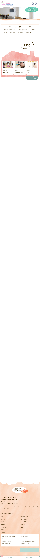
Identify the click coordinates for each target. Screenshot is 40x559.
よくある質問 (24, 519)
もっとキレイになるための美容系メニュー (28, 541)
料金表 (2, 521)
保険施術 (3, 524)
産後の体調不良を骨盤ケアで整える (8, 536)
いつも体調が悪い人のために (7, 543)
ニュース (23, 527)
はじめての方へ (4, 519)
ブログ (2, 529)
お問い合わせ (24, 524)
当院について (4, 516)
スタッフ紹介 (4, 527)
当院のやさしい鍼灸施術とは (7, 541)
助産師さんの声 (24, 516)
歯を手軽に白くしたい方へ (25, 543)
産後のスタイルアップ (24, 536)
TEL (8, 497)
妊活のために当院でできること (26, 538)
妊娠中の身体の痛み (5, 538)
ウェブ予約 (23, 521)
